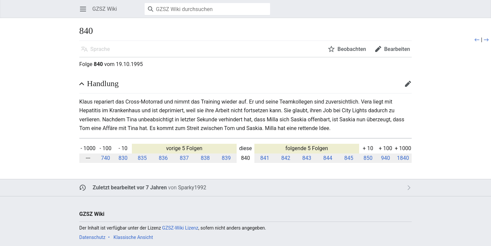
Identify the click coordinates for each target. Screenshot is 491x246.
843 (306, 158)
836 (163, 158)
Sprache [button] (100, 49)
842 (285, 158)
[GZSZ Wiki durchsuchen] (207, 9)
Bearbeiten (410, 87)
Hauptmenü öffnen (85, 12)
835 (142, 158)
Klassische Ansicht (133, 237)
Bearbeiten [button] (397, 49)
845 (348, 158)
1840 (403, 158)
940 (385, 158)
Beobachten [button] (351, 49)
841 (264, 158)
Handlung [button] (103, 83)
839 (226, 158)
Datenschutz (92, 237)
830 (123, 158)
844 (327, 158)
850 (368, 158)
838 (205, 158)
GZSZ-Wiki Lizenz (180, 228)
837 (184, 158)
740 (105, 158)
